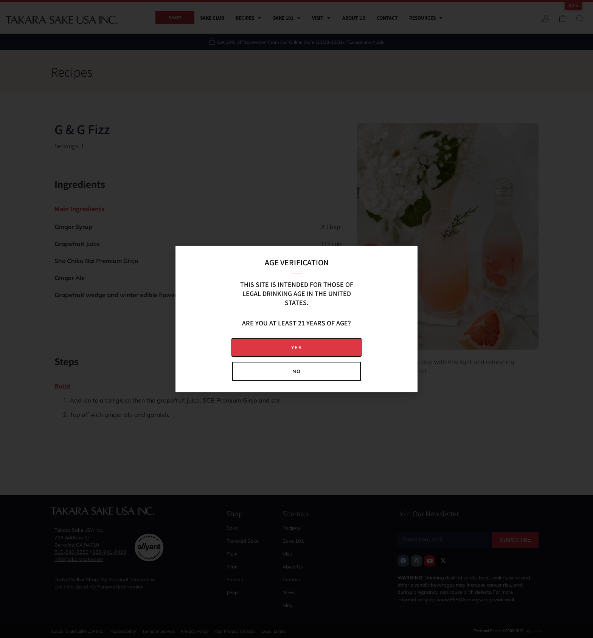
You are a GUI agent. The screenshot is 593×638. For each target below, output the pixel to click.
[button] (296, 347)
